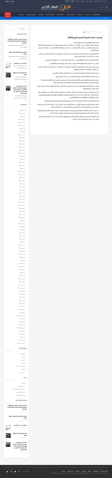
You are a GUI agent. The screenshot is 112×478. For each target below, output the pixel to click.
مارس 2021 (22, 193)
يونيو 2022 (22, 156)
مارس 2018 (22, 266)
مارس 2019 (22, 236)
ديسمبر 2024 (21, 135)
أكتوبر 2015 (22, 325)
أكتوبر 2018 (22, 251)
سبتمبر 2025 (21, 125)
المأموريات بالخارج (20, 366)
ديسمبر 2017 (21, 276)
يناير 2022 (22, 168)
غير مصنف (22, 372)
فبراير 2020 (22, 217)
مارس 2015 (22, 334)
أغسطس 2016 (21, 316)
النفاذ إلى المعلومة (97, 1)
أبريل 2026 (22, 110)
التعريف (63, 471)
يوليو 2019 (22, 227)
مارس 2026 (22, 113)
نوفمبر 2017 (21, 279)
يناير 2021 (22, 199)
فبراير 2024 (22, 144)
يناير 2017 (22, 306)
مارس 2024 (22, 141)
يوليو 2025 (22, 128)
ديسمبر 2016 (21, 309)
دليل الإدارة (82, 1)
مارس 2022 (22, 162)
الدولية (23, 363)
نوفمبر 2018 (21, 248)
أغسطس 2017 (21, 288)
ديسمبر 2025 (21, 119)
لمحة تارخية (77, 471)
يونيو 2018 (22, 257)
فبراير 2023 (22, 150)
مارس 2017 (22, 300)
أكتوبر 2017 (22, 282)
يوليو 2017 (22, 291)
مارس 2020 (22, 214)
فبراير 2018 (22, 270)
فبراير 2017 (22, 303)
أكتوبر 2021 (22, 178)
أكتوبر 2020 (22, 208)
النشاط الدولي (95, 471)
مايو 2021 (22, 187)
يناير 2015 (22, 337)
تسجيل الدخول (21, 386)
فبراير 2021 (22, 196)
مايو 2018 (22, 260)
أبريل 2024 (22, 138)
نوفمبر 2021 (21, 174)
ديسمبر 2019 (21, 224)
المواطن (89, 471)
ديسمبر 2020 (21, 202)
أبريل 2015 (22, 331)
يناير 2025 (22, 132)
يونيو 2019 (22, 230)
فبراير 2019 (22, 239)
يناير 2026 (22, 116)
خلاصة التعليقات (21, 392)
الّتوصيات (101, 18)
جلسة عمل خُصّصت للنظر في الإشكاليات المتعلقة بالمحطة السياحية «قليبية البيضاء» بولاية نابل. (17, 41)
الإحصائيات (22, 354)
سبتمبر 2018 (21, 254)
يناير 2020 (22, 220)
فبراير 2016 (22, 322)
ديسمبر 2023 (21, 147)
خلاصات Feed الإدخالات (19, 389)
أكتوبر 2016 (22, 312)
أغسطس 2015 (21, 328)
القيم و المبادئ (70, 471)
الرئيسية (104, 1)
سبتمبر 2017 (21, 285)
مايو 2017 (22, 294)
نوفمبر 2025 (21, 122)
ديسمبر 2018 (21, 245)
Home (106, 18)
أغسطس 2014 (21, 343)
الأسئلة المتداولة (89, 1)
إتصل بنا (76, 1)
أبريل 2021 (22, 190)
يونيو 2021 (22, 184)
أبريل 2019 (22, 233)
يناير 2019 (22, 242)
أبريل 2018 (22, 263)
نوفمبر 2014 (21, 340)
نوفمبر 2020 (21, 205)
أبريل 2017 (22, 297)
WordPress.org (20, 395)
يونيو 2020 (22, 211)
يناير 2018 (22, 273)
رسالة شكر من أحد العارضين (20, 63)
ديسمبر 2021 (21, 171)
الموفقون (83, 471)
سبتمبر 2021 (21, 181)
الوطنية (23, 369)
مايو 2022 (22, 159)
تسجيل (23, 383)
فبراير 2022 (22, 165)
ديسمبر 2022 (21, 153)
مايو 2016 (22, 319)
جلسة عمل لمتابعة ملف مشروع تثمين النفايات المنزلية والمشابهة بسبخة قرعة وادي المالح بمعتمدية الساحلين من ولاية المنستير (20, 89)
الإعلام (23, 357)
